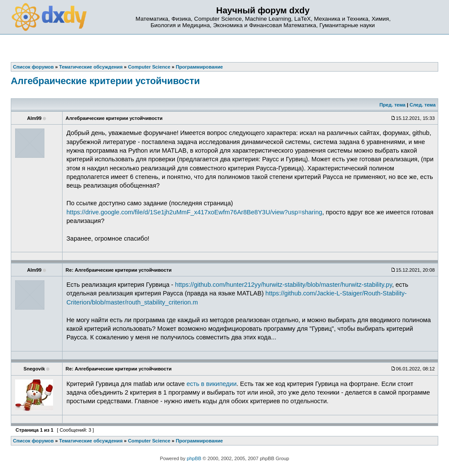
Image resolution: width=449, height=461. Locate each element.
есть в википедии (211, 383)
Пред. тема (392, 104)
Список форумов (33, 440)
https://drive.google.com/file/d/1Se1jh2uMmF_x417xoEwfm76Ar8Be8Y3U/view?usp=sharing (194, 212)
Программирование (199, 440)
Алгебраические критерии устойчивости (105, 80)
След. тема (422, 104)
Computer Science (149, 440)
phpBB (194, 458)
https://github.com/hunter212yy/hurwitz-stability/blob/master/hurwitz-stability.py (283, 284)
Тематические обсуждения (90, 440)
